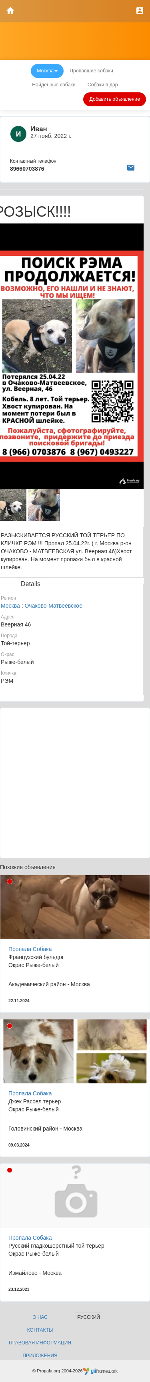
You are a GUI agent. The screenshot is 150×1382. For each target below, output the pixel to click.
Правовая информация (40, 1343)
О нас (40, 1317)
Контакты (40, 1330)
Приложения (39, 1355)
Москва (10, 605)
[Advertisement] (75, 783)
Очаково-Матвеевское (53, 605)
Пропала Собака (30, 949)
